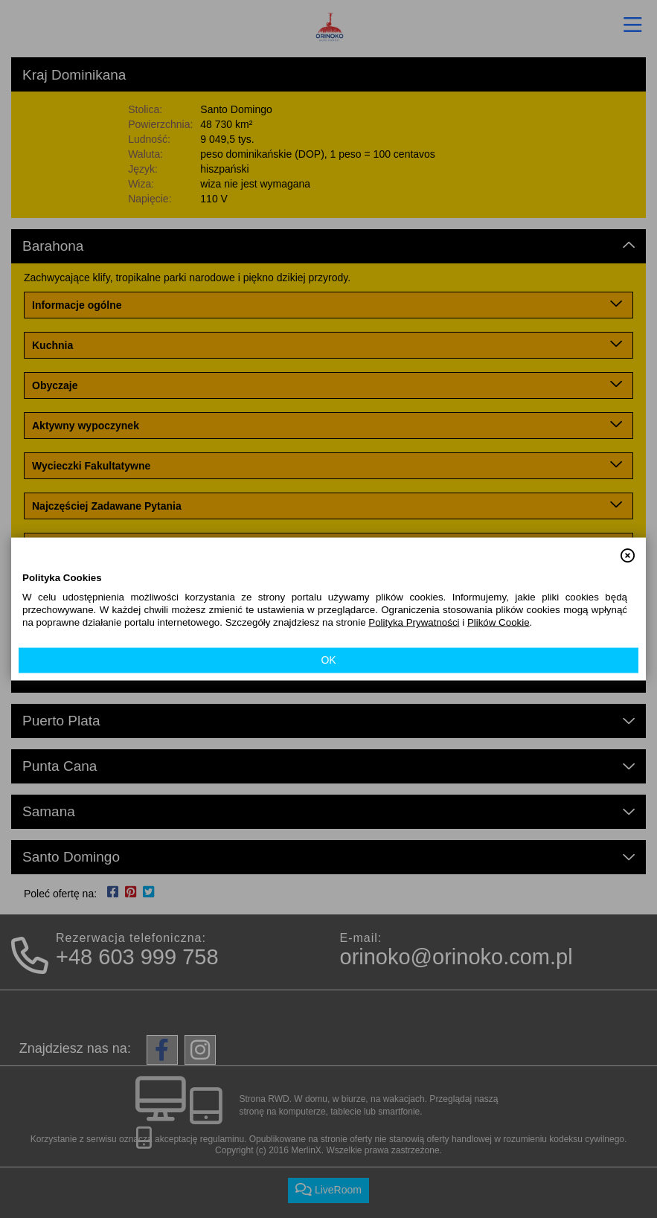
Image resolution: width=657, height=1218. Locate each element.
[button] (627, 548)
